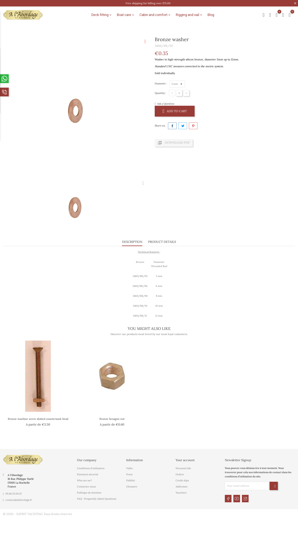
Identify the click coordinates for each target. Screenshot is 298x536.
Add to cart (174, 111)
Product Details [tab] (162, 242)
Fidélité (130, 480)
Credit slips (182, 480)
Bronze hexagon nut (111, 419)
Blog (211, 15)
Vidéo (129, 468)
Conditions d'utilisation (91, 468)
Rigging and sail (189, 15)
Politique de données (89, 492)
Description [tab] (132, 242)
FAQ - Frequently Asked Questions (96, 498)
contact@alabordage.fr (19, 500)
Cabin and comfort (155, 15)
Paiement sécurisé (87, 474)
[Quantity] (172, 93)
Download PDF (174, 143)
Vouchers (181, 492)
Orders (180, 474)
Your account (185, 460)
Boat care (126, 15)
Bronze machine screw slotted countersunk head (38, 419)
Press (129, 474)
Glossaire (131, 486)
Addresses (181, 486)
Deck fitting (101, 15)
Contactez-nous (86, 486)
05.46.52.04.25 (14, 493)
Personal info (183, 468)
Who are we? (84, 480)
